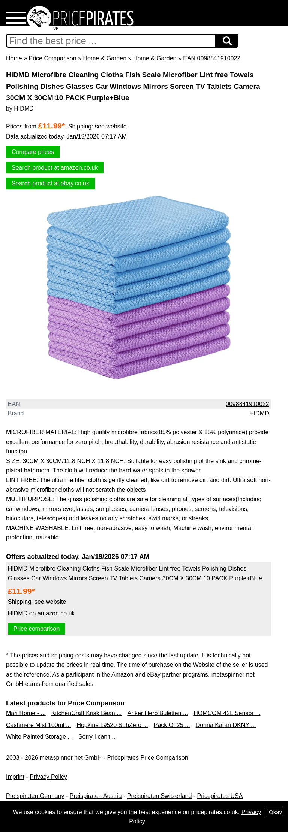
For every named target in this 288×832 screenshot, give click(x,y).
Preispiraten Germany (35, 796)
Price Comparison (52, 58)
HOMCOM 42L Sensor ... (227, 713)
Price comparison (37, 629)
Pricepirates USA (220, 796)
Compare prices (33, 152)
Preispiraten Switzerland (159, 796)
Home (14, 58)
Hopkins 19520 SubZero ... (112, 725)
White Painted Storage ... (39, 736)
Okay (275, 812)
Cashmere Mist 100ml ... (38, 725)
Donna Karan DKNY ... (226, 725)
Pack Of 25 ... (172, 725)
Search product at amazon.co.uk (55, 167)
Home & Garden (104, 58)
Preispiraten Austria (96, 796)
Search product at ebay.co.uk (50, 183)
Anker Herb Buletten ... (157, 713)
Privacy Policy (48, 777)
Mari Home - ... (26, 713)
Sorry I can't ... (97, 736)
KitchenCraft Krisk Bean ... (86, 713)
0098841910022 (247, 404)
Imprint (15, 777)
